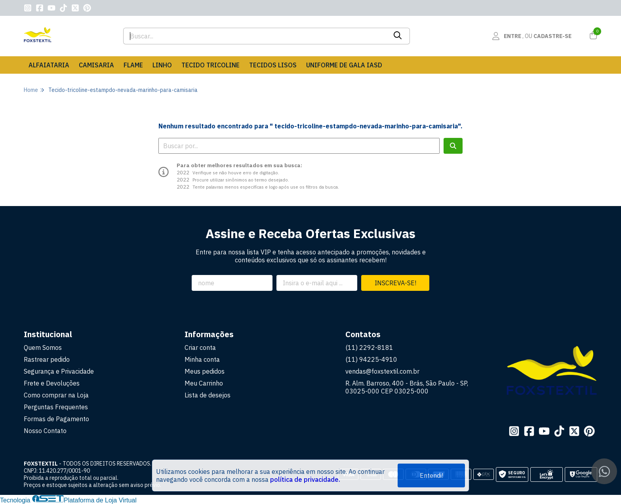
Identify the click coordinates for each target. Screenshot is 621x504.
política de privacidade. (305, 479)
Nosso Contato (45, 431)
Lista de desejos (207, 395)
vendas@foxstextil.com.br (382, 371)
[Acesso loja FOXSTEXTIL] (531, 36)
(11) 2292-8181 (369, 347)
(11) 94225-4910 (371, 359)
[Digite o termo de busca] (255, 36)
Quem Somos (43, 347)
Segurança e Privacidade (59, 371)
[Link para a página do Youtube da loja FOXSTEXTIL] (51, 8)
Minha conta (202, 359)
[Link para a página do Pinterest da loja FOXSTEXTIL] (87, 8)
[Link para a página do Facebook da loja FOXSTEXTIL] (40, 8)
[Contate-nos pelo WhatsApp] (604, 471)
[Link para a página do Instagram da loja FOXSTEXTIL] (28, 8)
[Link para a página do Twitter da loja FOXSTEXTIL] (75, 8)
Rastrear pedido (47, 359)
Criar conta (200, 347)
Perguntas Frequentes (56, 407)
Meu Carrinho (204, 383)
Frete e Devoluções (52, 383)
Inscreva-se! (395, 283)
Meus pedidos (205, 371)
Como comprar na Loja (56, 395)
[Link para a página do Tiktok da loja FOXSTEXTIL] (63, 8)
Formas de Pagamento (56, 419)
